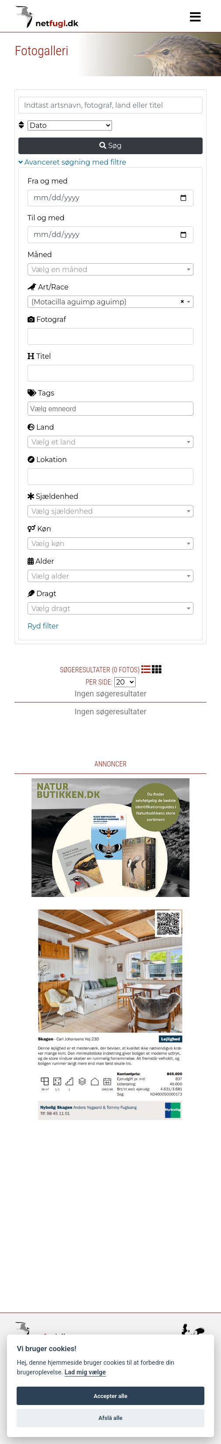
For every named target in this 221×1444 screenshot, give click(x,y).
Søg (110, 145)
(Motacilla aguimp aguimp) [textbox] (79, 302)
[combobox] (111, 269)
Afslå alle (110, 1418)
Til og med (46, 218)
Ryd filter (43, 626)
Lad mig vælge (85, 1372)
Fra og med (48, 181)
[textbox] (110, 270)
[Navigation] (195, 17)
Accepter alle (110, 1396)
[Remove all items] (181, 301)
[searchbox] (111, 408)
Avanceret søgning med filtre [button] (72, 162)
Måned (40, 255)
